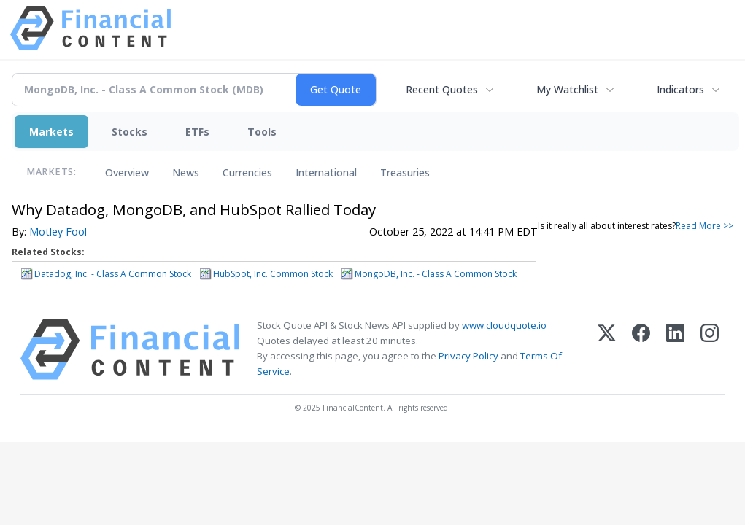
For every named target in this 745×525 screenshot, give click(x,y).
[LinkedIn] (675, 349)
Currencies (247, 172)
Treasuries (405, 172)
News (185, 172)
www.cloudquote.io (504, 325)
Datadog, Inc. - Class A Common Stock (112, 274)
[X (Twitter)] (607, 349)
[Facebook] (641, 349)
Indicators (680, 89)
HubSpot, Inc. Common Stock (273, 274)
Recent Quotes (442, 89)
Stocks (129, 132)
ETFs (197, 132)
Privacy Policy (468, 355)
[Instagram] (710, 349)
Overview (127, 172)
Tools (262, 132)
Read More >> (704, 225)
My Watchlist (567, 89)
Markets (51, 132)
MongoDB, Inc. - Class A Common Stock (436, 274)
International (326, 172)
